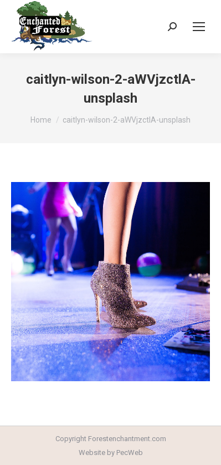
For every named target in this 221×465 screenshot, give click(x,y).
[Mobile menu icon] (199, 27)
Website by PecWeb (111, 452)
